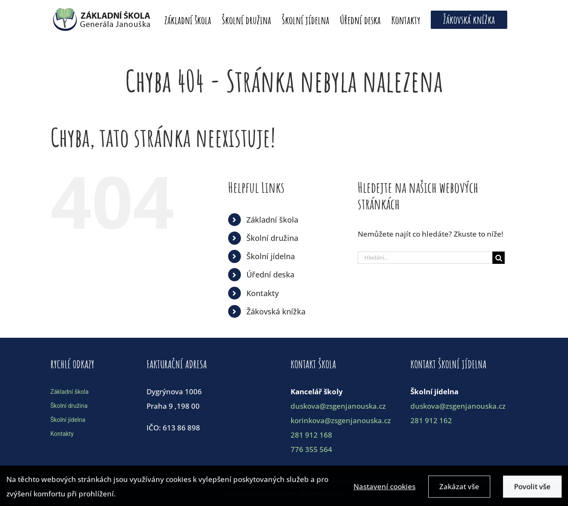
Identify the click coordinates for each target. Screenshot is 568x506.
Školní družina (272, 238)
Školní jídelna (270, 256)
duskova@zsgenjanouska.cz (338, 406)
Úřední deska (270, 274)
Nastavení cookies (384, 489)
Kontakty (262, 293)
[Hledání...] (425, 258)
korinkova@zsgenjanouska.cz (341, 420)
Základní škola (272, 220)
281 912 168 (311, 435)
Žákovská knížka (275, 311)
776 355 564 (311, 449)
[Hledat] (498, 258)
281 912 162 (431, 420)
